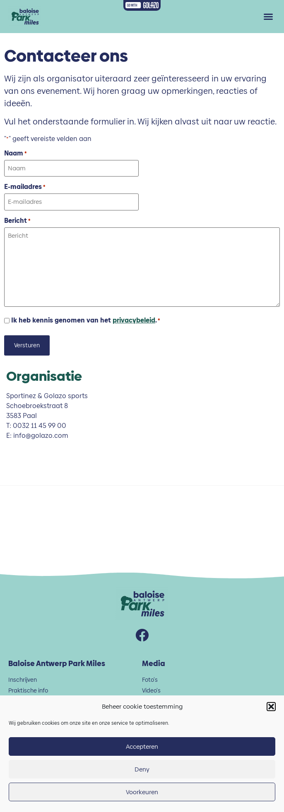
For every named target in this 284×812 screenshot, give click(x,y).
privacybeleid (134, 320)
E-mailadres (24, 187)
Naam (15, 153)
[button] (271, 706)
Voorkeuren (142, 792)
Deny (142, 769)
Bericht (17, 220)
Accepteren (142, 746)
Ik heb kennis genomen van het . (85, 320)
